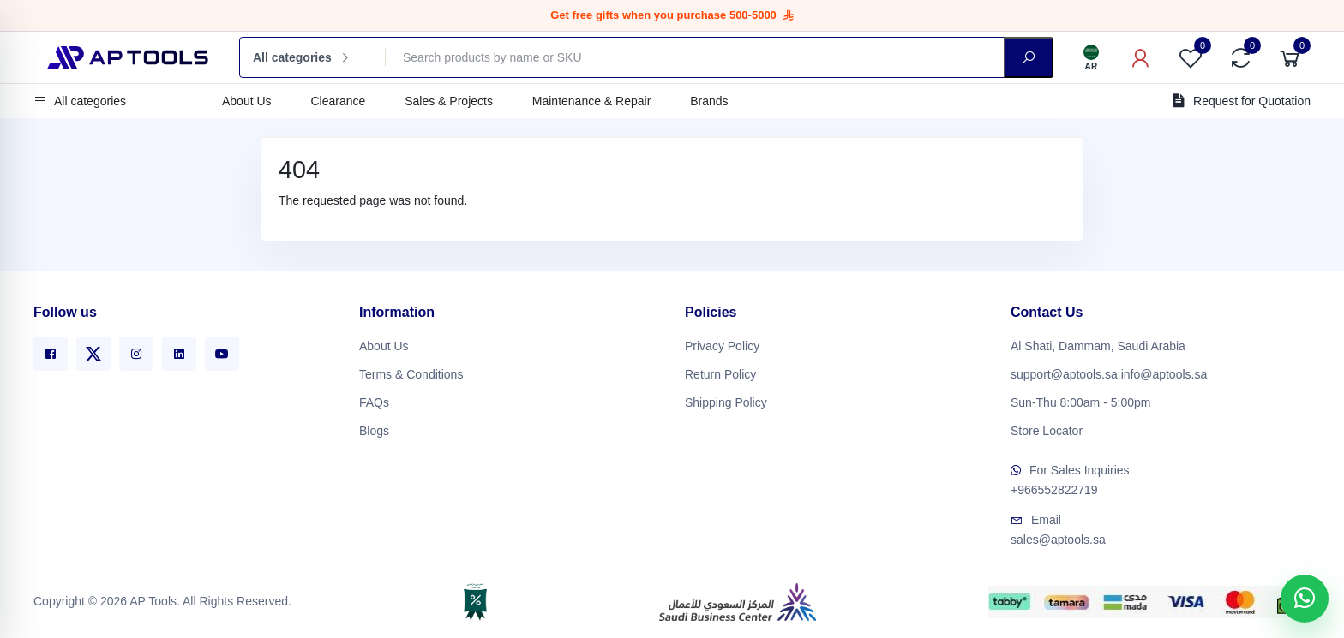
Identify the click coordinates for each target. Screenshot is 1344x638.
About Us (247, 101)
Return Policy (720, 372)
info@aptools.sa (1164, 372)
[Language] (1091, 57)
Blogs (374, 428)
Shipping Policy (726, 400)
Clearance (337, 101)
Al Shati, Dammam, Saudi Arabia (1098, 343)
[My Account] (1140, 57)
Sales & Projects (449, 101)
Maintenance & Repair (591, 101)
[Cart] (1290, 57)
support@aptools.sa (1064, 372)
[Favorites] (1190, 57)
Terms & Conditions (411, 372)
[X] (93, 351)
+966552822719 (1054, 486)
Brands (709, 101)
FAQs (374, 400)
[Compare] (1240, 57)
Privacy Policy (722, 343)
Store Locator (1047, 428)
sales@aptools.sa (1058, 536)
